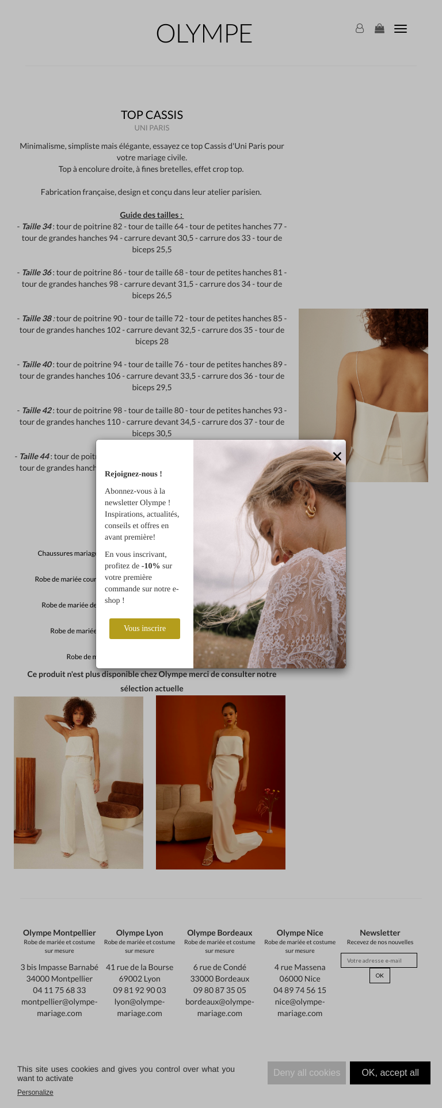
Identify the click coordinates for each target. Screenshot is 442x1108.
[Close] (337, 457)
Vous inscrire (145, 628)
